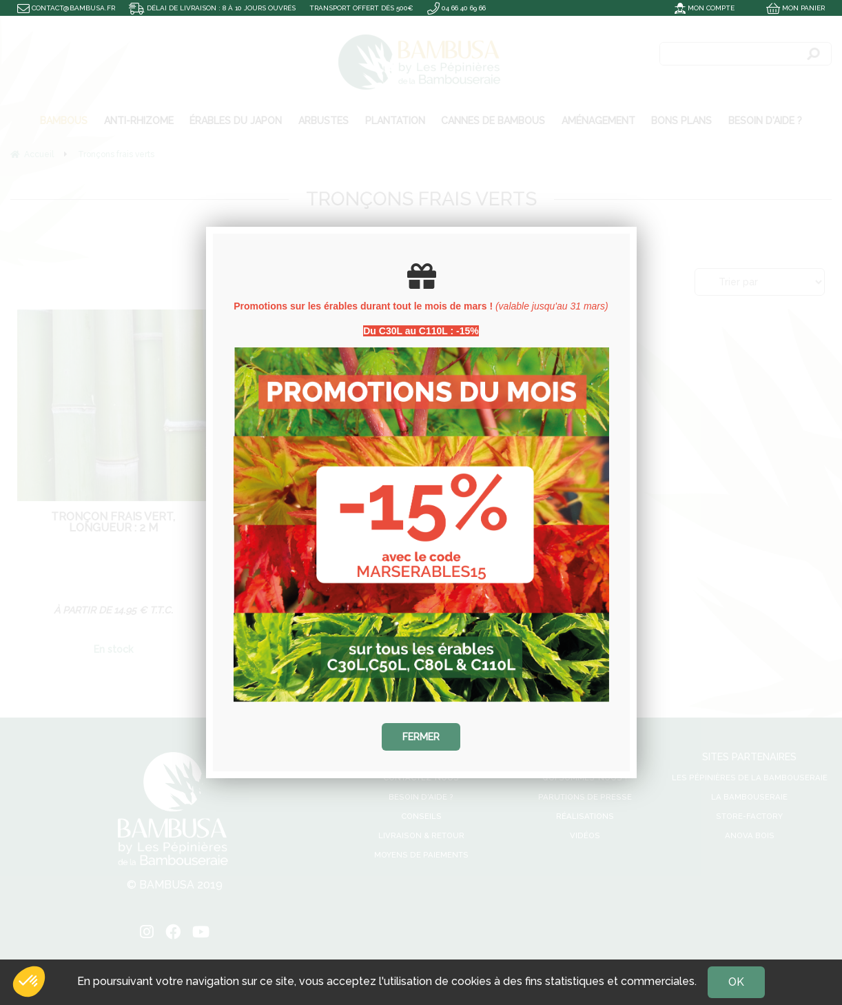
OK (736, 981)
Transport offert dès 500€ (361, 8)
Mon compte (705, 8)
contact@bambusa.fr (66, 8)
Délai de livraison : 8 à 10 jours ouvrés (212, 8)
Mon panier (795, 8)
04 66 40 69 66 (456, 8)
